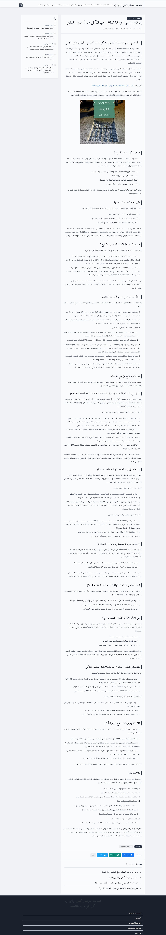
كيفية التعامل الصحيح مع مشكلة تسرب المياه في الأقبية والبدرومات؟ (116, 883)
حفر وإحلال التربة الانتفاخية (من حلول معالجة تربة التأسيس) (118, 888)
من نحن (138, 933)
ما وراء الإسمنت (59, 5)
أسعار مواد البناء (43, 5)
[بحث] (21, 5)
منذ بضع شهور (48, 25)
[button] (128, 855)
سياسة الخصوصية (134, 928)
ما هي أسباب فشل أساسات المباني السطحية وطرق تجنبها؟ (120, 872)
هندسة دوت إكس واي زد (128, 5)
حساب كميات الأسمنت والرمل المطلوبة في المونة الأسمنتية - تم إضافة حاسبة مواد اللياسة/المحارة (39, 70)
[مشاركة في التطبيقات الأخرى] (93, 855)
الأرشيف (138, 918)
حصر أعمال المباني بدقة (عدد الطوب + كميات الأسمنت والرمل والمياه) (38, 38)
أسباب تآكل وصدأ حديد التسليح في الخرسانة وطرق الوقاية (113, 86)
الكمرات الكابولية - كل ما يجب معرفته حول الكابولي (39, 59)
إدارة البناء (51, 5)
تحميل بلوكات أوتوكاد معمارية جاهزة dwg (40, 28)
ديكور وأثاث (77, 5)
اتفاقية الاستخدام (135, 923)
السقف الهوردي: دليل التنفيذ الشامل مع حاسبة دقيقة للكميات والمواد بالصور (40, 48)
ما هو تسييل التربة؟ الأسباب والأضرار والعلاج (123, 877)
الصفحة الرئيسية (135, 913)
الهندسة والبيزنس (86, 5)
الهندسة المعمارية (97, 5)
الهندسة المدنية (108, 5)
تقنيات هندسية (69, 5)
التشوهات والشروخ (134, 18)
